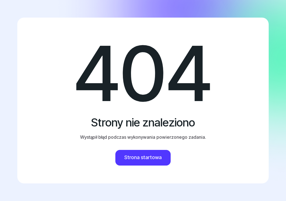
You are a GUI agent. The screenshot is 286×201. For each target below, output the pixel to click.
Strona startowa (143, 157)
